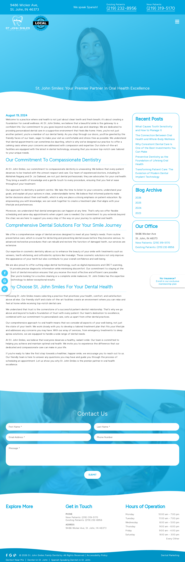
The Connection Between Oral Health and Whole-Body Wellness (155, 137)
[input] (48, 427)
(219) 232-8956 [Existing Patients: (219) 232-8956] (154, 247)
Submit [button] (92, 474)
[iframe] (33, 526)
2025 (138, 202)
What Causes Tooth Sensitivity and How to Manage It (153, 128)
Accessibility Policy (97, 555)
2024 (138, 207)
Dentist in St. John (37, 560)
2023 (138, 213)
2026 (138, 197)
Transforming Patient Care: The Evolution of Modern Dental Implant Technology (154, 173)
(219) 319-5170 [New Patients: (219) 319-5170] (152, 242)
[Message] (92, 455)
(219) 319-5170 (161, 8)
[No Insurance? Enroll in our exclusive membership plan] (167, 281)
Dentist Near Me (15, 560)
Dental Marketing (170, 555)
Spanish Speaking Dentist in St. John (70, 560)
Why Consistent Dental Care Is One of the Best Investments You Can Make (155, 148)
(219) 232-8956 (121, 8)
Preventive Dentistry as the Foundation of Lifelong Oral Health (151, 160)
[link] (19, 29)
